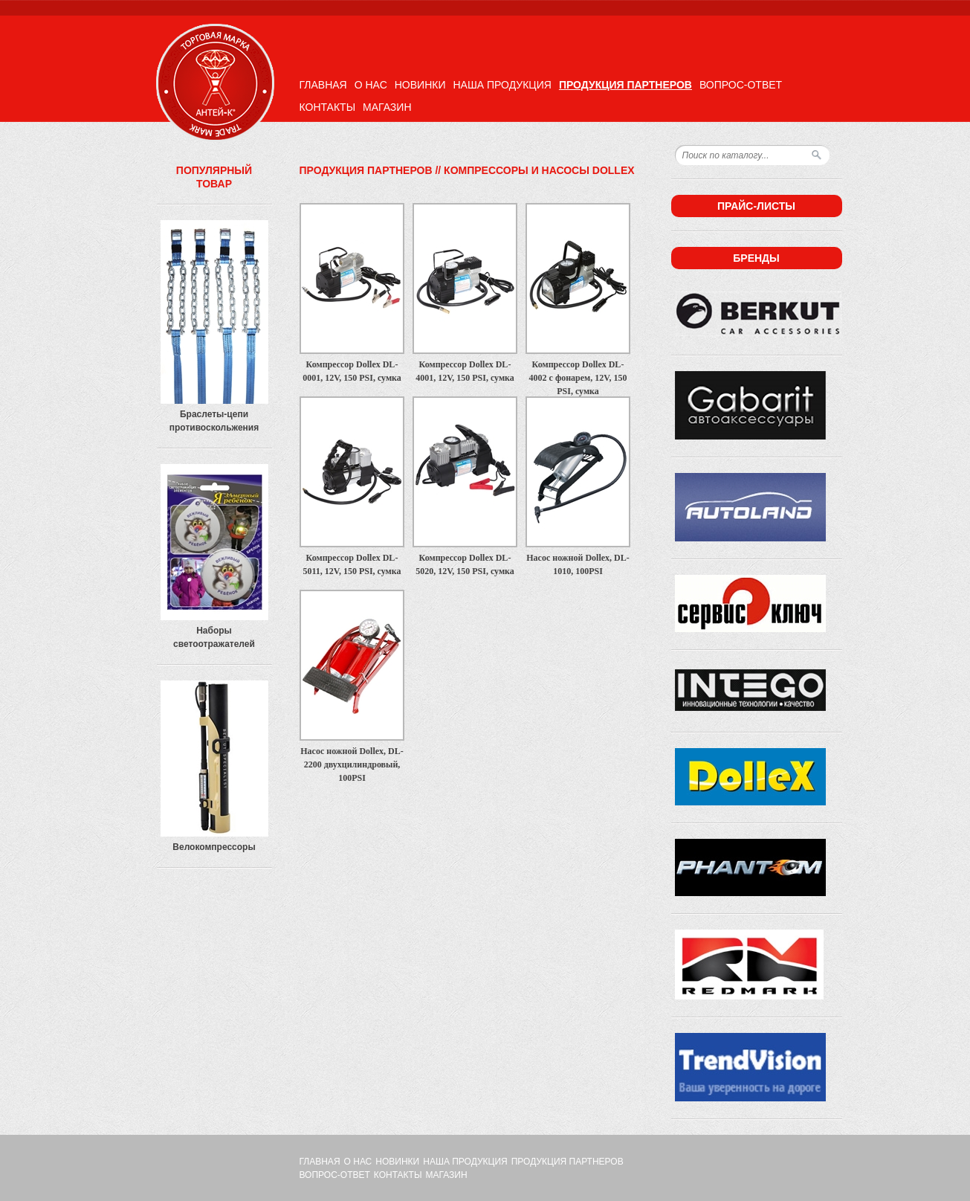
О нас (371, 85)
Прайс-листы (756, 206)
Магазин (387, 107)
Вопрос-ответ (740, 85)
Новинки (420, 85)
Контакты (328, 107)
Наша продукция (502, 85)
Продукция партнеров (625, 85)
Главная (323, 85)
